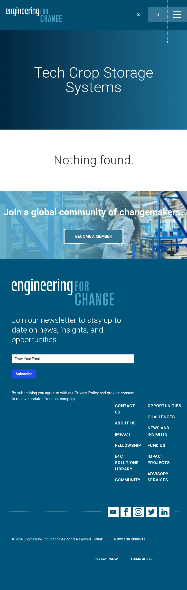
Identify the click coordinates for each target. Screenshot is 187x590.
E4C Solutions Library (128, 466)
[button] (177, 14)
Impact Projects (159, 463)
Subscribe (24, 374)
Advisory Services (159, 481)
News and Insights (159, 433)
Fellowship (128, 447)
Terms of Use (144, 565)
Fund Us (157, 447)
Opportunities (161, 406)
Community (128, 484)
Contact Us (125, 409)
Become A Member (93, 236)
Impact (123, 436)
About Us (126, 424)
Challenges (161, 417)
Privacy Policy (107, 565)
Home (98, 546)
